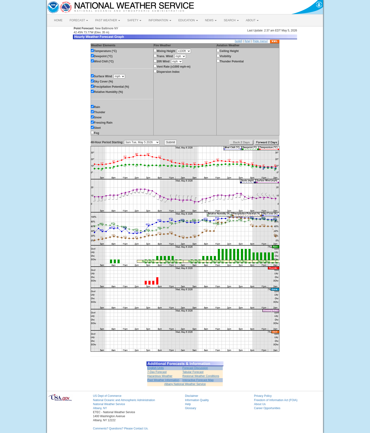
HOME (58, 20)
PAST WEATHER (107, 20)
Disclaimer (191, 396)
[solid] (238, 41)
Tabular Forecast (192, 372)
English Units (155, 368)
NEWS (211, 20)
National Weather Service (109, 404)
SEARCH (231, 20)
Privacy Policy (263, 396)
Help (188, 404)
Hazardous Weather (159, 376)
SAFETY (134, 20)
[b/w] (247, 41)
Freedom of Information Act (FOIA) (276, 400)
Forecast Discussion (195, 368)
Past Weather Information (163, 380)
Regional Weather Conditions (200, 376)
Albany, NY (100, 408)
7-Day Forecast (157, 372)
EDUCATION (188, 20)
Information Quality (197, 400)
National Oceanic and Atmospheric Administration (124, 400)
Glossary (190, 408)
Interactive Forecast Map (198, 380)
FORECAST (79, 20)
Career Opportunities (267, 408)
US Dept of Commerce (107, 396)
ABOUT (252, 20)
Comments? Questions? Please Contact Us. (120, 428)
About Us (260, 404)
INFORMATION (159, 20)
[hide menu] (260, 41)
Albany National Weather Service (185, 384)
